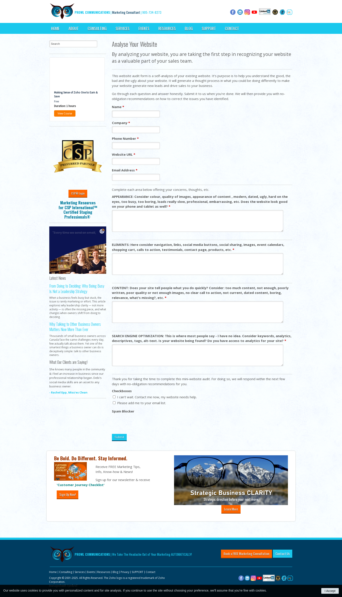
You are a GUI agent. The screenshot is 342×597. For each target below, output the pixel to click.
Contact (232, 28)
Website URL (123, 154)
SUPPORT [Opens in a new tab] (209, 28)
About (73, 28)
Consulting (97, 28)
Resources (167, 28)
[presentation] (145, 423)
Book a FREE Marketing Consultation (246, 553)
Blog (189, 28)
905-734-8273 (151, 12)
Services (123, 28)
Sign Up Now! (67, 494)
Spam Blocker (123, 411)
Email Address (124, 170)
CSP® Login (78, 193)
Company (121, 123)
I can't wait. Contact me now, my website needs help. (155, 397)
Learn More (231, 509)
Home (55, 28)
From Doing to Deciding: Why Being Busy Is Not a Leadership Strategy (76, 288)
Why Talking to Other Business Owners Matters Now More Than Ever (75, 326)
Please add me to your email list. (139, 403)
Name (118, 107)
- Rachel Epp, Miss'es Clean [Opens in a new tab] (68, 392)
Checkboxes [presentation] (122, 391)
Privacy (125, 572)
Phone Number (125, 138)
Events (144, 28)
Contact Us (282, 553)
